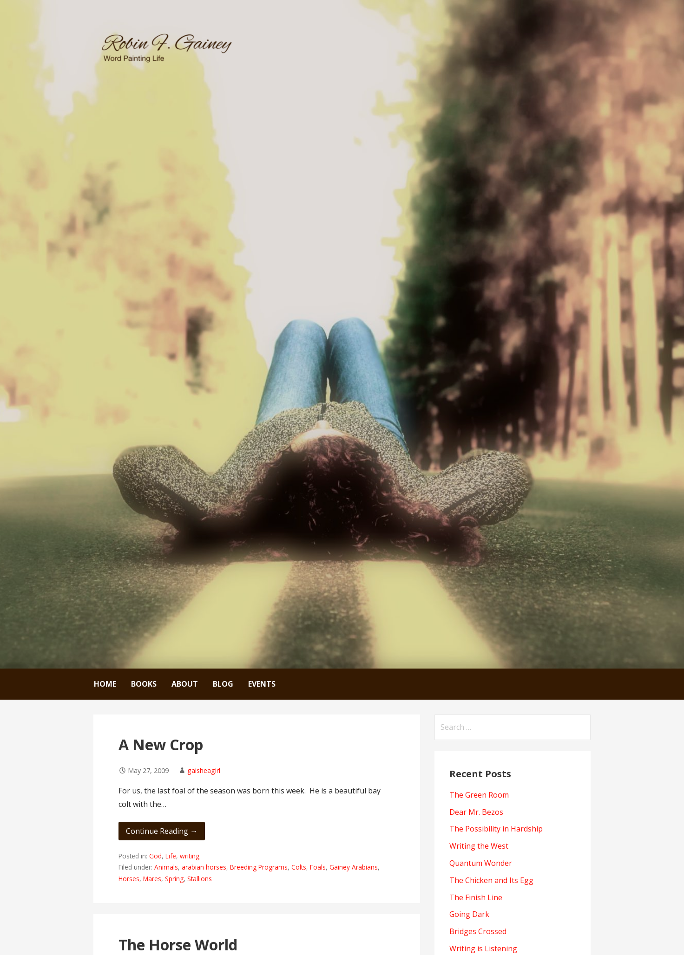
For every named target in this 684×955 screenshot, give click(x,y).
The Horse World (177, 945)
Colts (298, 867)
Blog (223, 684)
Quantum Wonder (480, 863)
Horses (128, 878)
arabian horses (204, 867)
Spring (174, 878)
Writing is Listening (483, 948)
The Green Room (479, 795)
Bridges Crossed (477, 931)
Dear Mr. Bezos (476, 812)
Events (262, 684)
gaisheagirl (203, 770)
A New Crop (160, 744)
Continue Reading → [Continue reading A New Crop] (161, 831)
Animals (166, 867)
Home (105, 684)
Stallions (199, 878)
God (155, 855)
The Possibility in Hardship (496, 829)
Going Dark (469, 914)
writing (189, 855)
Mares (152, 878)
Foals (318, 867)
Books (144, 684)
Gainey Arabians (353, 867)
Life (170, 855)
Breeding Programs (259, 867)
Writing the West (478, 846)
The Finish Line (475, 897)
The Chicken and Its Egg (491, 880)
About (184, 684)
